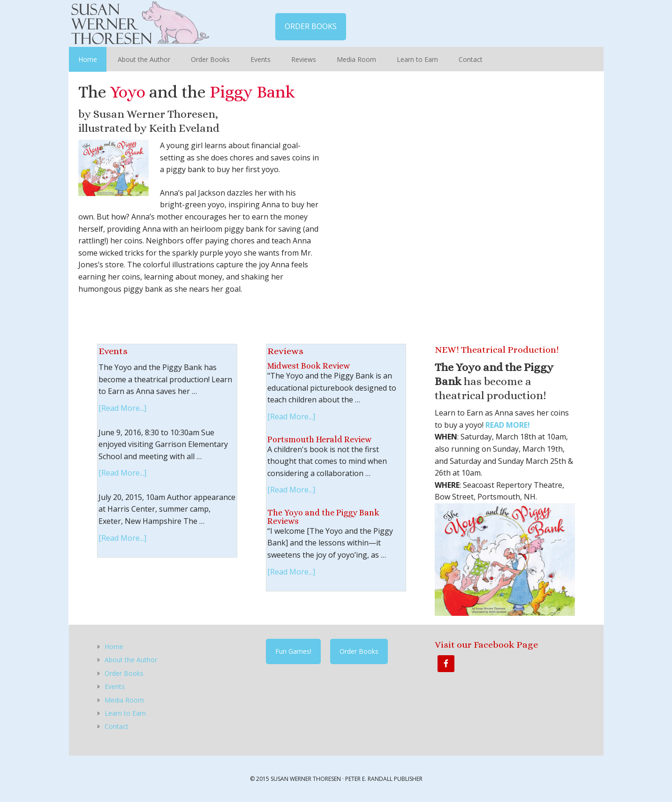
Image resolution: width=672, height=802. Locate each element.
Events (115, 686)
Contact (116, 726)
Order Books (124, 673)
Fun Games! (293, 651)
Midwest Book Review (308, 366)
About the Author (131, 659)
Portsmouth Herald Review (319, 439)
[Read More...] (122, 408)
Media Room (124, 700)
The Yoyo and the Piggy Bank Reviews (323, 517)
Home (114, 646)
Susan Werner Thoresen (139, 23)
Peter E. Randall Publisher (384, 779)
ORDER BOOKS (311, 26)
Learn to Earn (125, 713)
